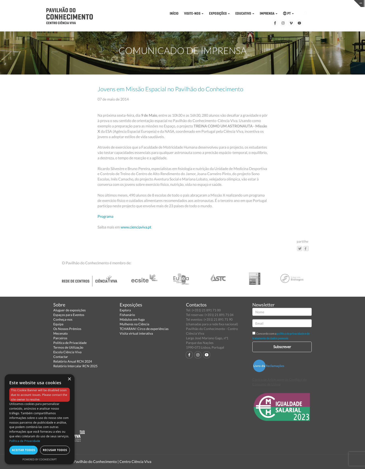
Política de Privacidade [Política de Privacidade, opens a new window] (24, 441)
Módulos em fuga (132, 319)
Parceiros (60, 338)
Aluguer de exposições (69, 310)
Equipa (58, 324)
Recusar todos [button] (55, 450)
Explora (125, 310)
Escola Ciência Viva (67, 352)
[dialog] (39, 419)
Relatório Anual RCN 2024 (72, 361)
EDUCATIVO (244, 13)
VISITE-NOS (193, 13)
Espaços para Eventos (68, 315)
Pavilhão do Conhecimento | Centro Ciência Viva (112, 461)
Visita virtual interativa (136, 333)
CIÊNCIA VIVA (258, 3)
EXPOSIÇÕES (219, 13)
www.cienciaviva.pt (136, 227)
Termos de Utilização (68, 347)
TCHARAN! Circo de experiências (144, 329)
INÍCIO (174, 13)
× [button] (69, 379)
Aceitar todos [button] (23, 450)
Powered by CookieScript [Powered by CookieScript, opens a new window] (40, 459)
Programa (105, 216)
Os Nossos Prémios (67, 329)
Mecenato (60, 333)
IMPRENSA (268, 13)
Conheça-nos (62, 319)
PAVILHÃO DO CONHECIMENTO (179, 3)
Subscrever (282, 346)
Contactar (60, 357)
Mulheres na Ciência (134, 324)
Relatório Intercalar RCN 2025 (75, 366)
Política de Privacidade (70, 343)
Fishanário (127, 315)
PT (288, 13)
